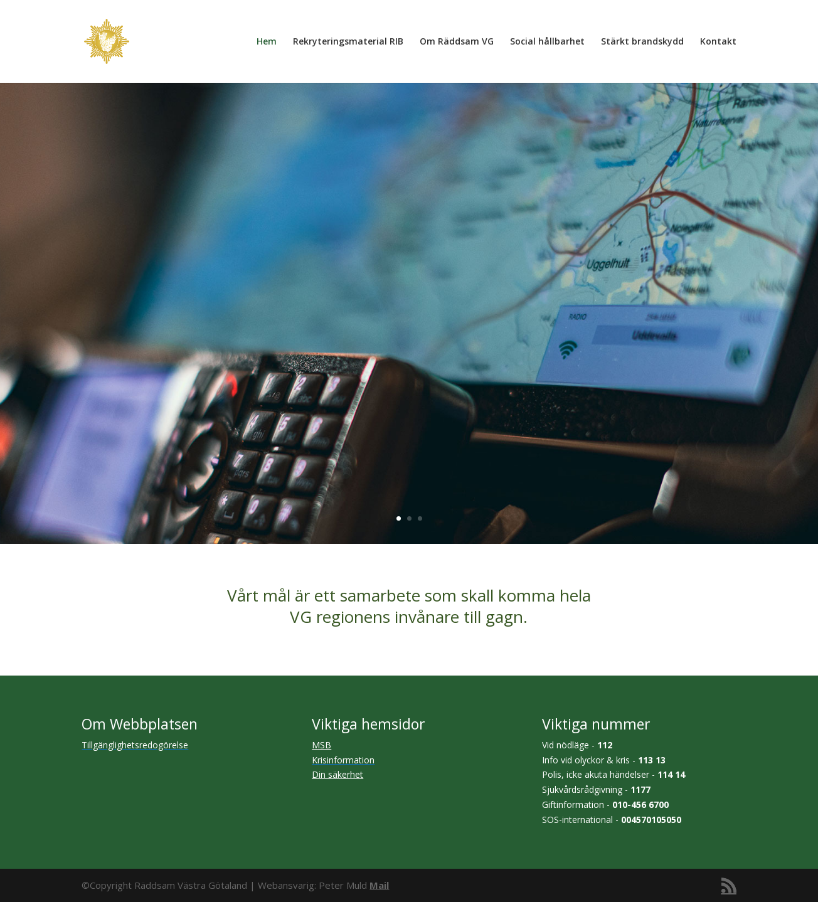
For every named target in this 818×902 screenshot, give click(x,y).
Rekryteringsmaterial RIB (348, 42)
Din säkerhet (337, 774)
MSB (321, 745)
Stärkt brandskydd (642, 42)
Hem (267, 42)
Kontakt (718, 42)
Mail (379, 885)
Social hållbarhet (547, 42)
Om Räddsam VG (457, 42)
